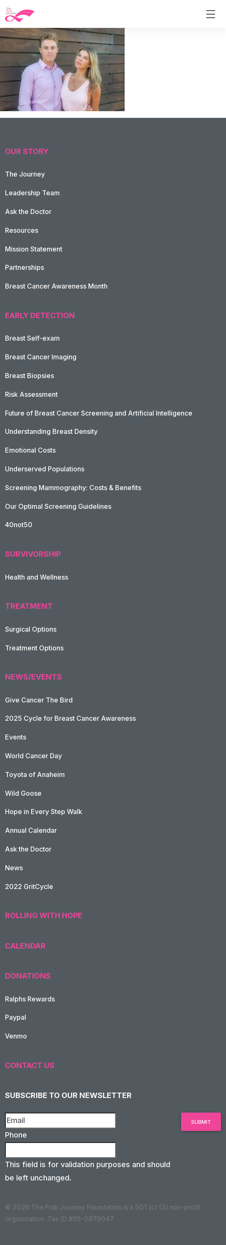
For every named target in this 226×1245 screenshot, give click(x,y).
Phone (16, 1134)
